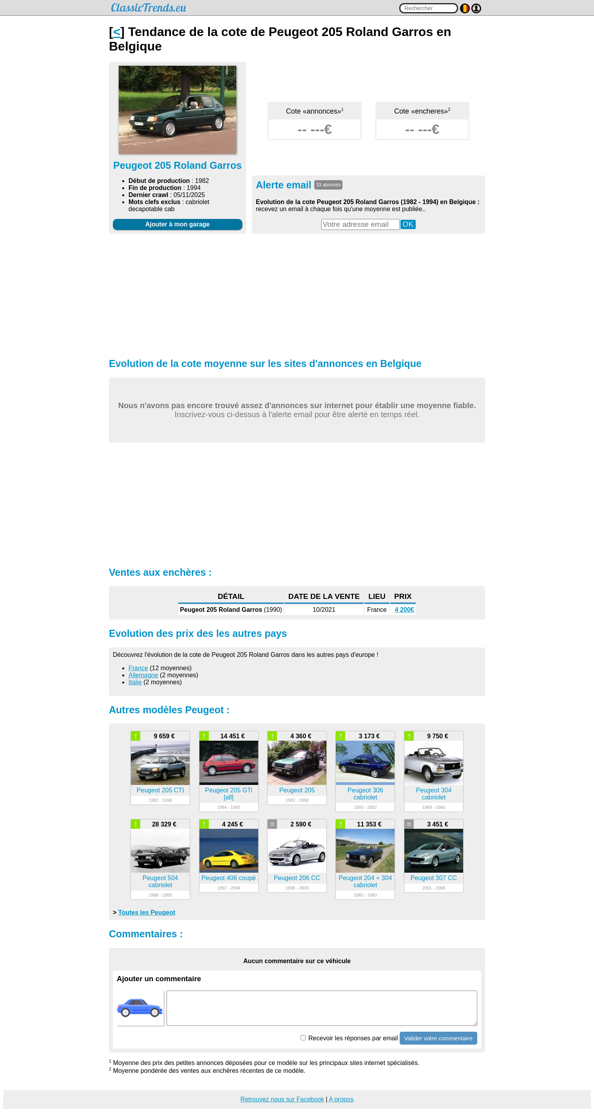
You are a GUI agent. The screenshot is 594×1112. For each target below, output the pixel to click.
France (138, 668)
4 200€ (404, 609)
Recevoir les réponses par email (349, 1038)
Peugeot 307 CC (434, 878)
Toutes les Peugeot (147, 912)
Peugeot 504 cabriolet (160, 881)
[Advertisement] (297, 295)
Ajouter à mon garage (177, 224)
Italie (135, 682)
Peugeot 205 (297, 790)
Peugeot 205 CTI (160, 790)
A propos (341, 1099)
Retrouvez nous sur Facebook (282, 1099)
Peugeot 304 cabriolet (434, 794)
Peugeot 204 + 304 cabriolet (365, 881)
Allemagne (143, 675)
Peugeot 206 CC (297, 878)
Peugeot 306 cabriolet (365, 794)
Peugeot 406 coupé (228, 878)
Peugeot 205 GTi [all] (228, 794)
